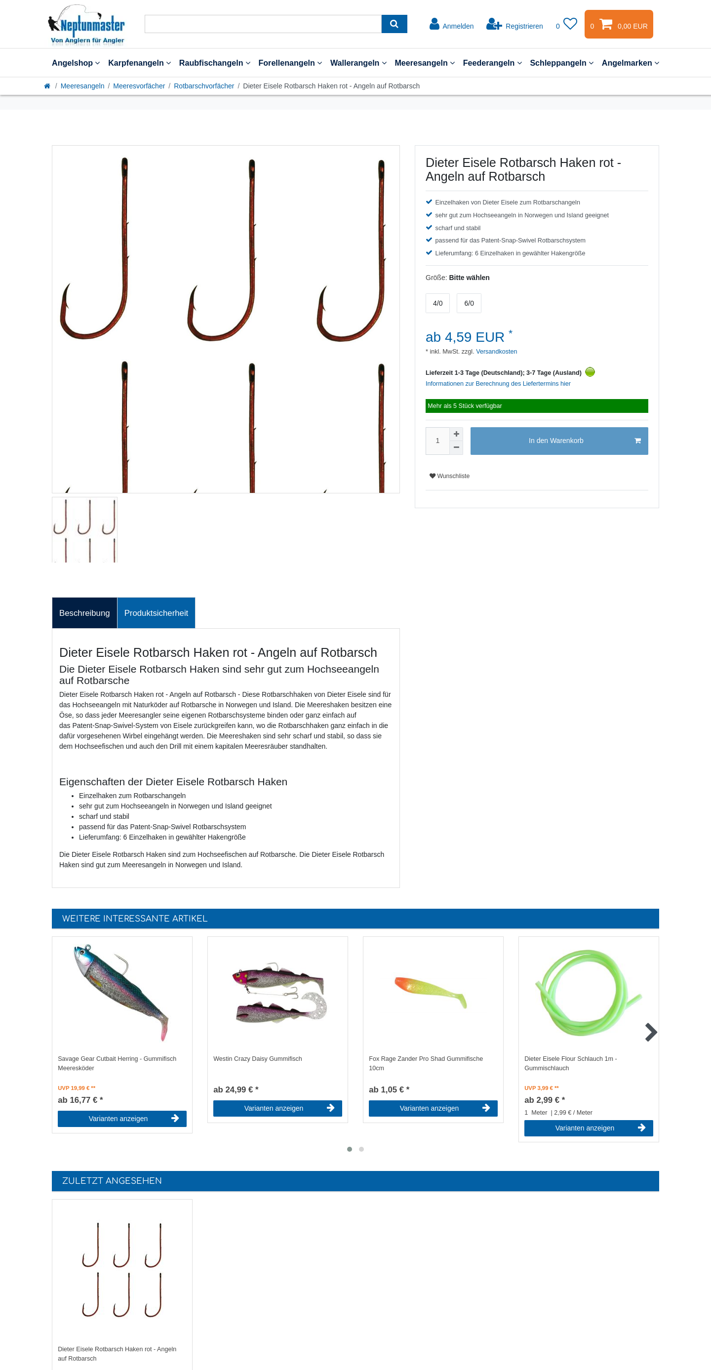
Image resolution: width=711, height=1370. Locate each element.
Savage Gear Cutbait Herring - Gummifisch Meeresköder (117, 1063)
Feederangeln (492, 62)
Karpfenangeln (139, 62)
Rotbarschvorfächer (204, 86)
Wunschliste (450, 476)
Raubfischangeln (214, 62)
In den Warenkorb (585, 441)
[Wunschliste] (567, 24)
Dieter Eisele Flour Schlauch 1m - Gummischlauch (570, 1063)
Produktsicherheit (156, 613)
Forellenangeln (290, 62)
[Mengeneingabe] (437, 441)
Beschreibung (84, 613)
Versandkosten (495, 351)
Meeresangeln (425, 62)
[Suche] (394, 24)
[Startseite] (48, 86)
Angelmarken (630, 62)
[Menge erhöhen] (456, 434)
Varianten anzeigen (134, 1119)
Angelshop (76, 62)
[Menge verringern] (456, 448)
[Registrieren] (515, 24)
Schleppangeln (561, 62)
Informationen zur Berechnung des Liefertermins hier (498, 383)
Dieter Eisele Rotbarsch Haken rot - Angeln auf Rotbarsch (117, 1354)
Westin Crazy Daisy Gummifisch (257, 1058)
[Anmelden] (451, 24)
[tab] (85, 613)
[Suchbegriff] (263, 24)
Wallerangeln (358, 62)
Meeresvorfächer (139, 86)
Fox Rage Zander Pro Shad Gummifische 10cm (426, 1063)
